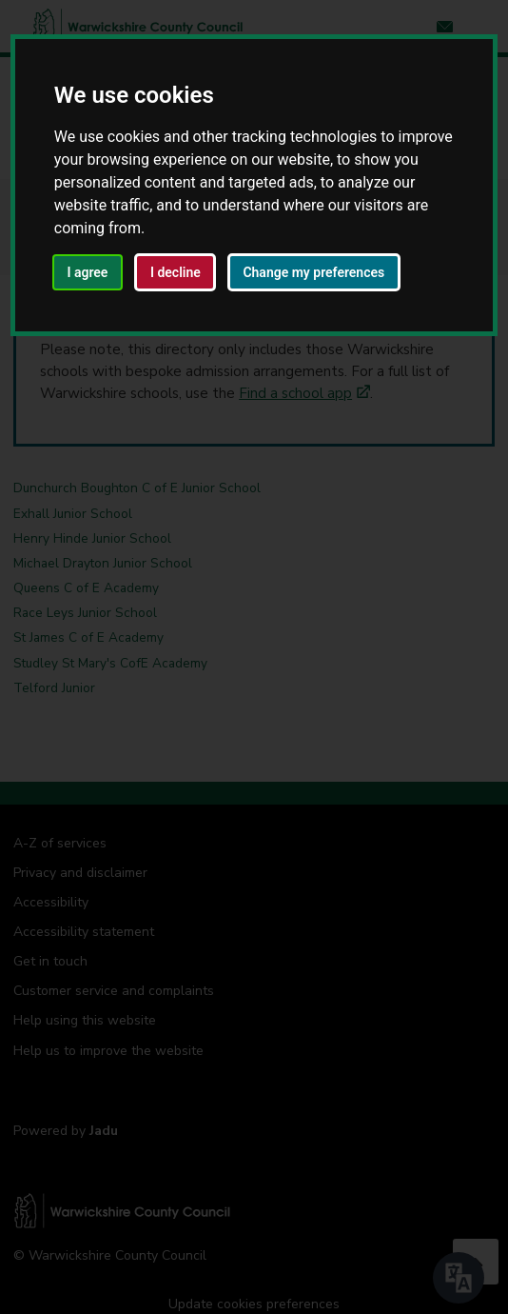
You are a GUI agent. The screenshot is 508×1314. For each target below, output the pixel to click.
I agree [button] (87, 272)
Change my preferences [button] (313, 272)
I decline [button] (175, 272)
